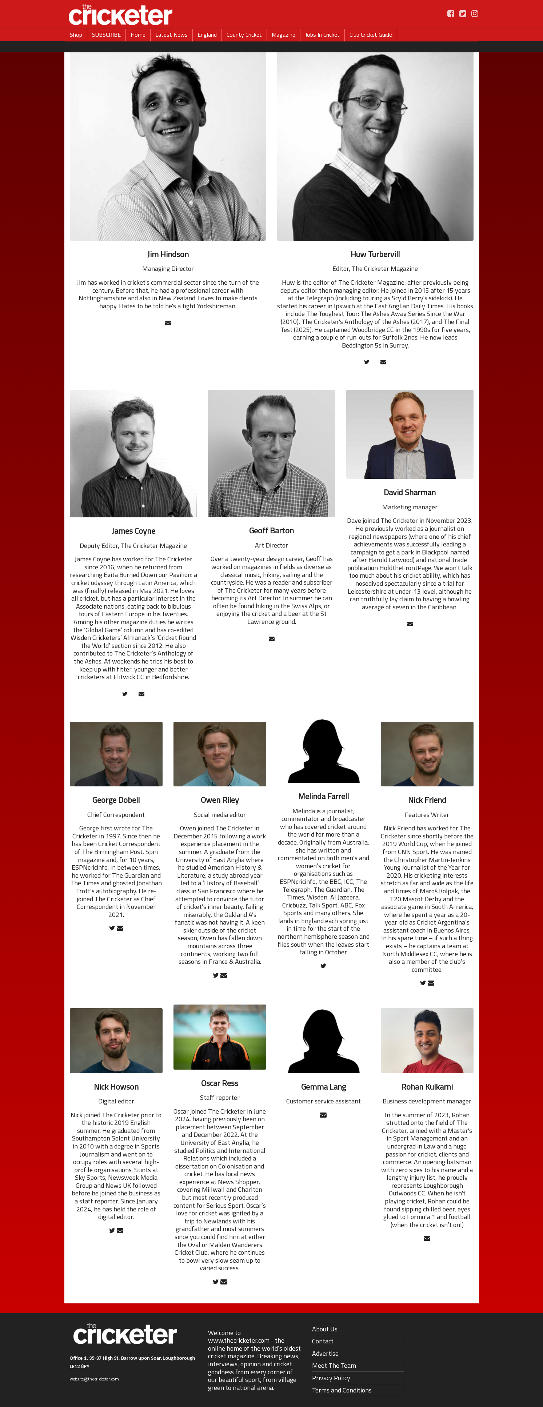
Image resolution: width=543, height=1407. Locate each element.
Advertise (325, 1353)
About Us (325, 1329)
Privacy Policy (331, 1378)
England (207, 34)
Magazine (283, 34)
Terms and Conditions (342, 1390)
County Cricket (244, 34)
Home (138, 34)
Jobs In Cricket (322, 34)
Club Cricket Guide (371, 34)
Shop (76, 34)
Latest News (171, 34)
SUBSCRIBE (106, 34)
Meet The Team (334, 1365)
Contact (323, 1341)
